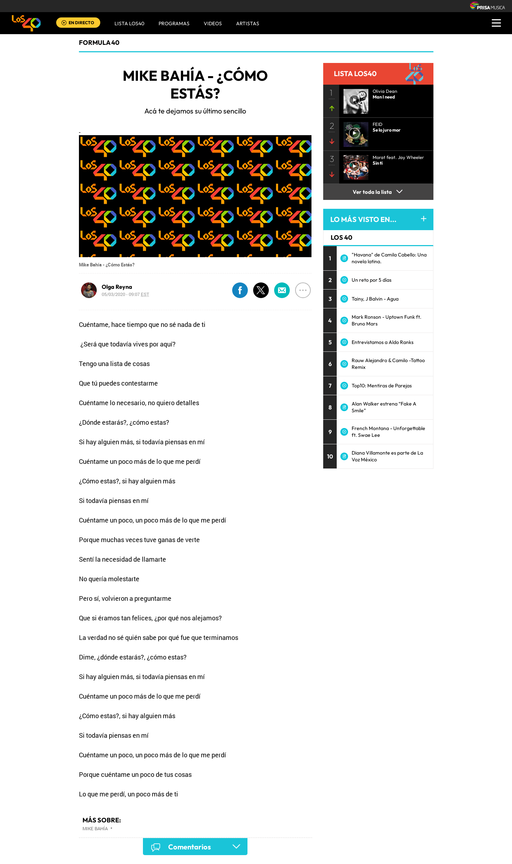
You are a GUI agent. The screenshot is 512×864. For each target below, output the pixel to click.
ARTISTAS (247, 23)
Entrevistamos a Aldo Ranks (383, 342)
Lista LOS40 (129, 23)
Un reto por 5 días (371, 280)
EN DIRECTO (81, 22)
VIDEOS (213, 23)
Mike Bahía (95, 828)
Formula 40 (99, 42)
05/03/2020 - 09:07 (125, 294)
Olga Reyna (117, 286)
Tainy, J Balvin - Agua (375, 299)
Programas (174, 23)
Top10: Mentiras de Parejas (382, 385)
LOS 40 (341, 237)
